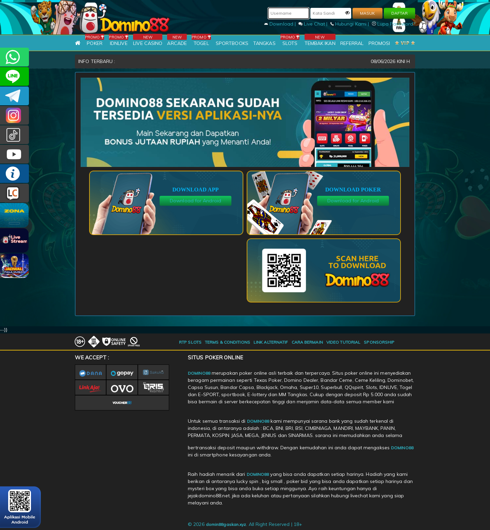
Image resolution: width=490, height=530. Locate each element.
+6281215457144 (14, 57)
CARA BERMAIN (307, 342)
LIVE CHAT (14, 193)
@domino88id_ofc (14, 134)
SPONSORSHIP (379, 342)
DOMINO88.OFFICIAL (14, 154)
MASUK (367, 13)
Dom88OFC (14, 115)
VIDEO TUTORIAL (343, 342)
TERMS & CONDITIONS (227, 342)
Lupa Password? (393, 24)
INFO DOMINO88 (14, 173)
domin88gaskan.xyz (226, 524)
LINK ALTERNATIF (271, 342)
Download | (280, 24)
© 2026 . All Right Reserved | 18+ (245, 524)
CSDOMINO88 (14, 76)
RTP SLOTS (190, 342)
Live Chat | (313, 24)
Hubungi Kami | (350, 24)
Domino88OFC (14, 96)
